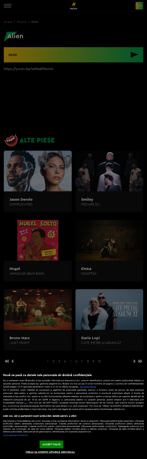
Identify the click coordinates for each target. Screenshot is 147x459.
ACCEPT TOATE (51, 444)
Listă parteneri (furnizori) (15, 435)
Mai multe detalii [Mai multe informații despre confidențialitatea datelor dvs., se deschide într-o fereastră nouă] (88, 386)
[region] (73, 414)
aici (26, 402)
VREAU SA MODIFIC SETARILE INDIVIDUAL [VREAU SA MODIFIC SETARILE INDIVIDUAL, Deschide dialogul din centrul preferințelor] (50, 451)
